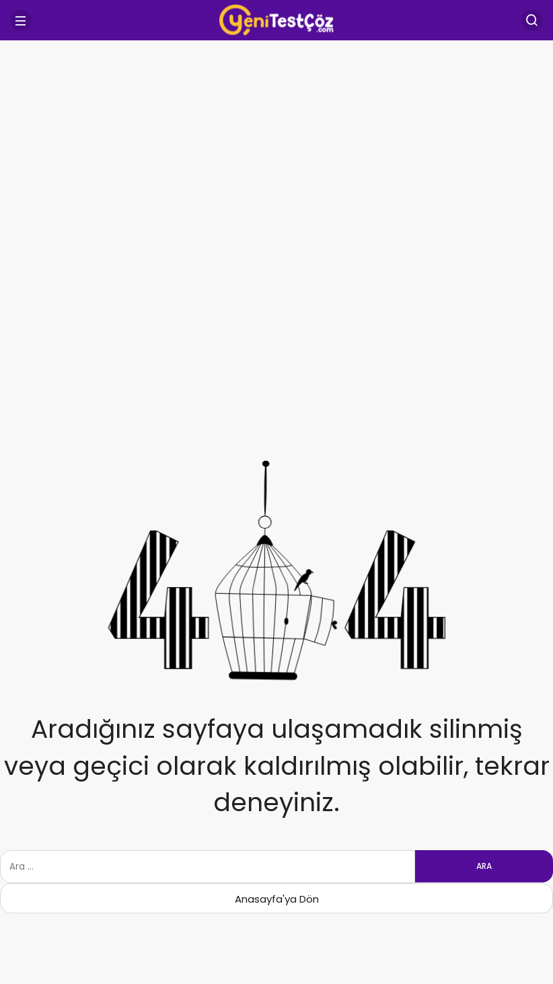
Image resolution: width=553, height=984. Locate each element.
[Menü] (21, 20)
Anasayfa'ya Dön (277, 899)
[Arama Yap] (532, 20)
